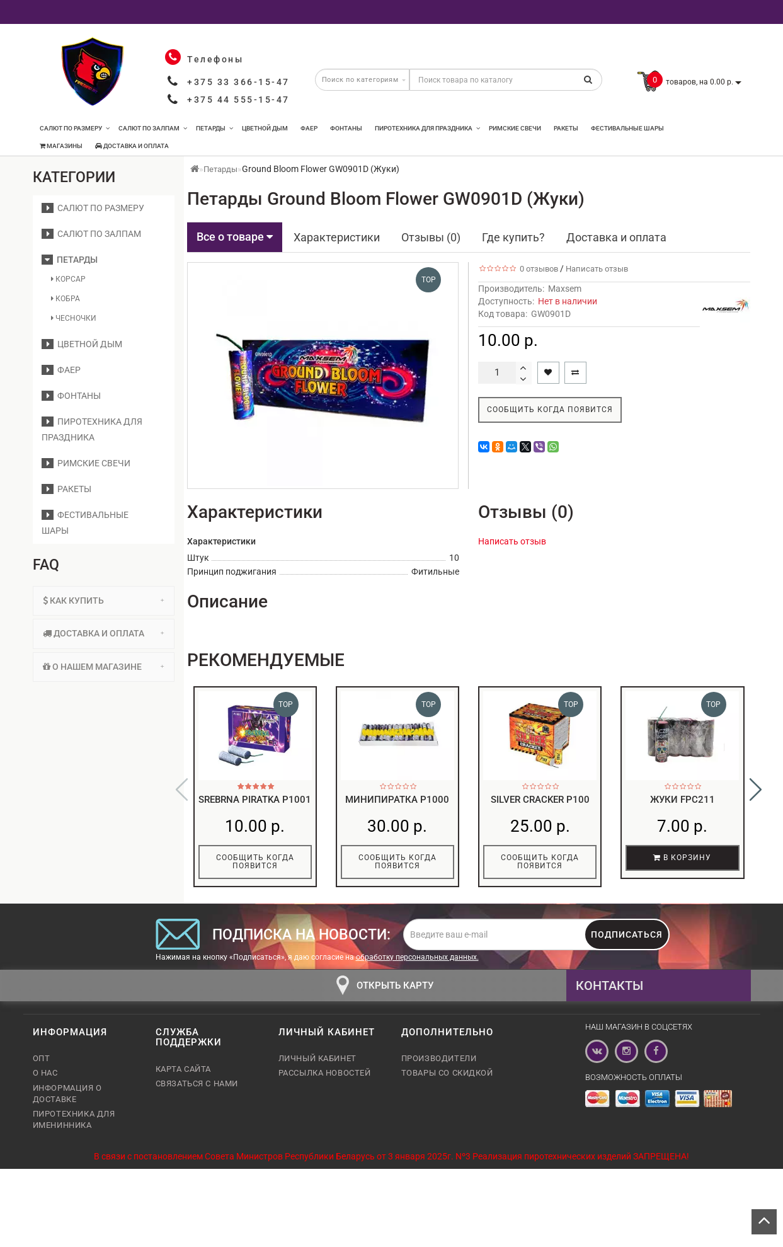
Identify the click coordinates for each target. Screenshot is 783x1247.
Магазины (61, 145)
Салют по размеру (75, 128)
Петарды (214, 128)
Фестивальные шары (627, 128)
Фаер (308, 128)
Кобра (65, 298)
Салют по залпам (152, 128)
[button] (755, 793)
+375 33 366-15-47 (238, 82)
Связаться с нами (197, 1090)
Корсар (68, 279)
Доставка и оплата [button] (103, 633)
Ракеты (566, 128)
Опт (41, 1064)
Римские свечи (515, 128)
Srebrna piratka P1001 (254, 799)
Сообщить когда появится (550, 409)
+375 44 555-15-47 (238, 100)
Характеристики (337, 237)
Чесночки (73, 318)
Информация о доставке (67, 1099)
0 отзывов (537, 268)
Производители (439, 1064)
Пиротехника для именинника (74, 1125)
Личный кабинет (317, 1064)
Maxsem (564, 289)
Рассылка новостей (324, 1079)
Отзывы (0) (430, 237)
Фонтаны (346, 128)
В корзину (682, 857)
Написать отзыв (597, 268)
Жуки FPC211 (682, 799)
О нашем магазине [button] (103, 667)
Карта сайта (184, 1075)
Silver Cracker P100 (540, 799)
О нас (45, 1079)
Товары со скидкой (447, 1079)
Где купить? (513, 237)
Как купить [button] (103, 600)
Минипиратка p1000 (397, 799)
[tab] (103, 601)
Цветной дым (265, 128)
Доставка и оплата (132, 145)
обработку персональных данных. (417, 963)
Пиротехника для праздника (427, 128)
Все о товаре (235, 236)
